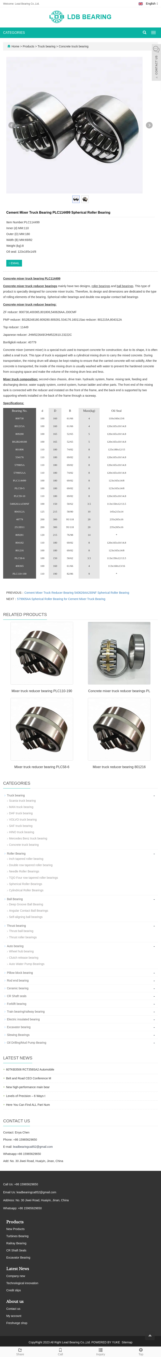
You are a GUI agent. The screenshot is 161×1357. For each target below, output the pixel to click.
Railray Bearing (16, 1243)
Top (141, 1351)
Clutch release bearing (23, 957)
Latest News (17, 1269)
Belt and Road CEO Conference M (28, 1078)
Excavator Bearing (18, 1257)
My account (13, 1316)
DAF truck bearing (21, 813)
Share (20, 1351)
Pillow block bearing (20, 972)
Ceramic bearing (18, 988)
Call (60, 1351)
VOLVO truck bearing (23, 819)
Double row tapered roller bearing (31, 865)
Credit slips (13, 1290)
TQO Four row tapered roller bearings (33, 877)
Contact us (13, 1308)
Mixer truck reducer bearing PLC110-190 (42, 691)
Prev (11, 125)
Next (149, 125)
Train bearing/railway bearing (26, 1011)
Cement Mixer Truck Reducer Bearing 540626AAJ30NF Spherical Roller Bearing (76, 592)
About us (14, 1301)
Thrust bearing (16, 925)
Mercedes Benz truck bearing (28, 838)
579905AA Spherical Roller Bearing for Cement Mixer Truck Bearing (61, 599)
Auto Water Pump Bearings (26, 964)
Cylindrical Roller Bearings (26, 890)
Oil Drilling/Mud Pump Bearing (26, 1042)
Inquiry (100, 1351)
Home (15, 46)
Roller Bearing (16, 853)
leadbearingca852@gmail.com (33, 1146)
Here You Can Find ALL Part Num (28, 1104)
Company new (15, 1276)
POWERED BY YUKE (106, 1342)
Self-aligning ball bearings (26, 917)
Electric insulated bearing (23, 1019)
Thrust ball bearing (21, 931)
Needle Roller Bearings (24, 871)
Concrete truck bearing (73, 46)
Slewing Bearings (18, 1035)
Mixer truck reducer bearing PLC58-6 (41, 767)
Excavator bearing (19, 1027)
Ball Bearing (15, 899)
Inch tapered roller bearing (26, 858)
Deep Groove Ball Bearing (26, 904)
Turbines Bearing (17, 1236)
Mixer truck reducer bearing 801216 (119, 767)
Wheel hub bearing (21, 951)
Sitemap (127, 1342)
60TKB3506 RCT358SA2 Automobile (30, 1069)
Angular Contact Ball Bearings (28, 910)
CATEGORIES (14, 32)
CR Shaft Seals (16, 1250)
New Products (15, 1229)
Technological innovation (22, 1283)
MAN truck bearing (21, 807)
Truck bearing (46, 46)
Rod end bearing (18, 980)
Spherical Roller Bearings (25, 884)
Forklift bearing (16, 1003)
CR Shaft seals (16, 996)
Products (29, 46)
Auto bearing (15, 946)
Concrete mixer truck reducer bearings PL (119, 691)
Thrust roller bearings (23, 937)
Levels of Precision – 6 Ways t (25, 1096)
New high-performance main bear (28, 1087)
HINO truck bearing (21, 832)
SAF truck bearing (20, 826)
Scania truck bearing (22, 800)
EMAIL (14, 263)
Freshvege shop (16, 1323)
